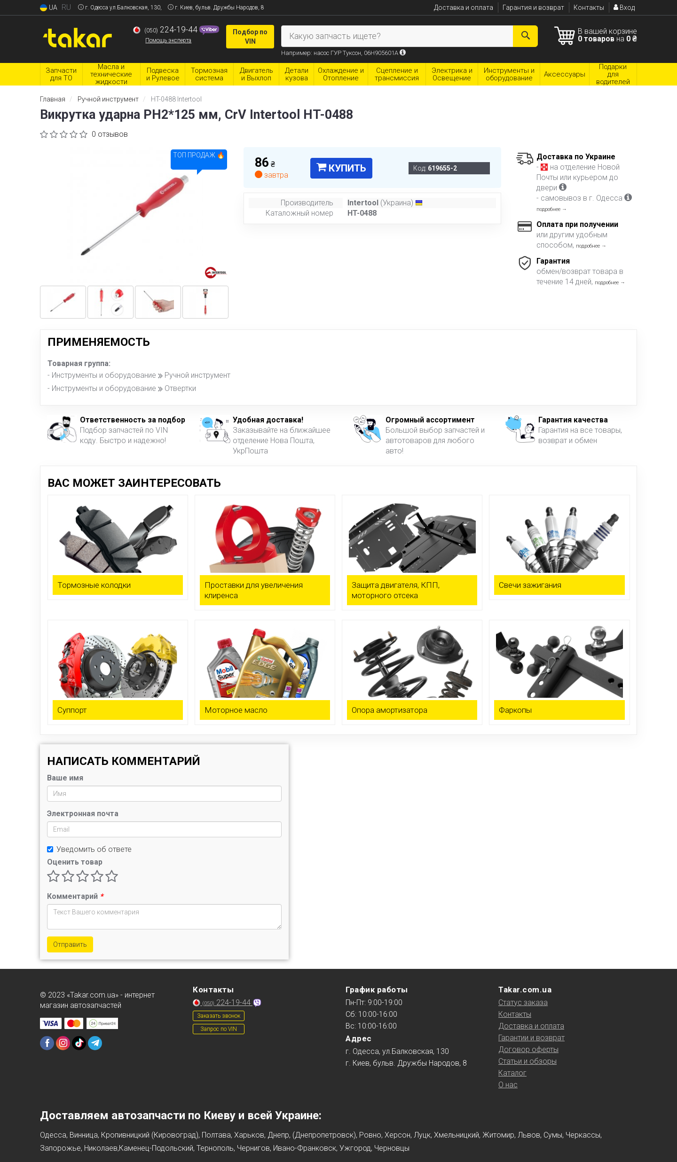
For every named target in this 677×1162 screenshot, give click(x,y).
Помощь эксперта (168, 40)
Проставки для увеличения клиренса (254, 590)
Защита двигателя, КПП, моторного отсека (396, 590)
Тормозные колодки (94, 585)
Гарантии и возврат (531, 1037)
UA (48, 8)
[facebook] (47, 1043)
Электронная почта (82, 813)
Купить (341, 168)
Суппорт (72, 710)
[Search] (525, 36)
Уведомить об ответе (89, 849)
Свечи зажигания (530, 585)
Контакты (589, 7)
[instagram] (63, 1043)
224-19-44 (166, 29)
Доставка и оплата (463, 7)
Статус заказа (523, 1002)
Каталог (512, 1072)
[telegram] (95, 1043)
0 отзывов (110, 134)
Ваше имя (65, 777)
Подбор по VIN (250, 36)
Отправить (70, 944)
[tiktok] (79, 1043)
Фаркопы (515, 710)
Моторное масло (236, 710)
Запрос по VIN (218, 1029)
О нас (508, 1084)
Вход (624, 7)
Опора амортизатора (389, 710)
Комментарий (75, 896)
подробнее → (551, 209)
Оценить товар (74, 862)
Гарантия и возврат (533, 7)
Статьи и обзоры (527, 1061)
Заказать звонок (218, 1016)
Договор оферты (528, 1049)
